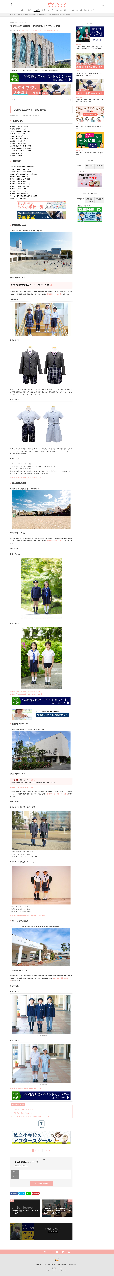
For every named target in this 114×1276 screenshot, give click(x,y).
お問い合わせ (72, 1264)
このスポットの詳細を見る (41, 1183)
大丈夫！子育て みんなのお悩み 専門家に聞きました (90, 127)
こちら (31, 780)
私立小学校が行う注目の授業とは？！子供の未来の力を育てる (30, 1116)
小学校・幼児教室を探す (30, 14)
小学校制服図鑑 (42, 14)
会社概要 (38, 1264)
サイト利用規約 (62, 1264)
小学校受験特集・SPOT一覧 (18, 22)
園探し (23, 10)
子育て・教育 (54, 10)
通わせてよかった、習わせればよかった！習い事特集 (89, 153)
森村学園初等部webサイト (55, 541)
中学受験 (29, 10)
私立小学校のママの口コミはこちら (22, 1109)
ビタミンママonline (57, 1268)
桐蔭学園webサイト (53, 294)
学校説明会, (51, 30)
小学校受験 (37, 10)
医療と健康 (63, 10)
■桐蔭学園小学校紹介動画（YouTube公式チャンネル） (30, 285)
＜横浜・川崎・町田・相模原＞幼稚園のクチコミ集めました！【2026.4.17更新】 (89, 74)
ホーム (17, 10)
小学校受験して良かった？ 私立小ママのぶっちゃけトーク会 (21, 1112)
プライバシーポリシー (49, 1264)
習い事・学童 (45, 10)
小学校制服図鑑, (24, 30)
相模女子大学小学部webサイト (56, 794)
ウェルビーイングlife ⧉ (90, 10)
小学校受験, (31, 30)
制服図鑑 (56, 30)
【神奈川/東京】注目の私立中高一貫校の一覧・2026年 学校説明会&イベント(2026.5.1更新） (89, 48)
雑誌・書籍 (79, 10)
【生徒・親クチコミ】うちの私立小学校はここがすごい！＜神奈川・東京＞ (89, 101)
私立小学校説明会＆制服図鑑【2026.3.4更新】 (60, 14)
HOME (13, 14)
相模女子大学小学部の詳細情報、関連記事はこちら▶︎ (26, 915)
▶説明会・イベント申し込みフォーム (21, 787)
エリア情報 (71, 10)
